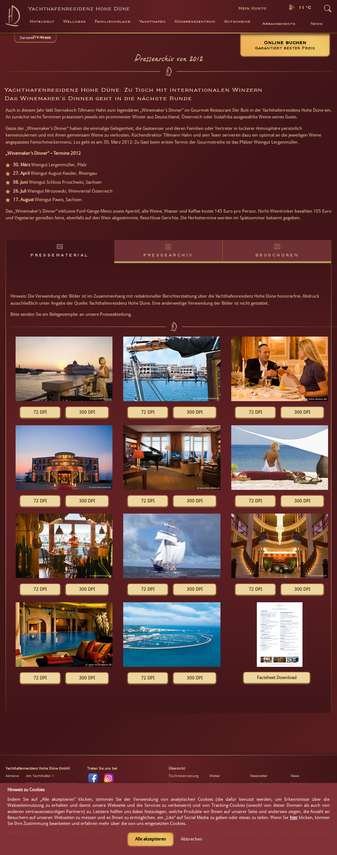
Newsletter (259, 776)
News (316, 24)
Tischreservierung (183, 776)
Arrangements (278, 24)
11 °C (304, 7)
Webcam (41, 37)
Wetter (214, 776)
